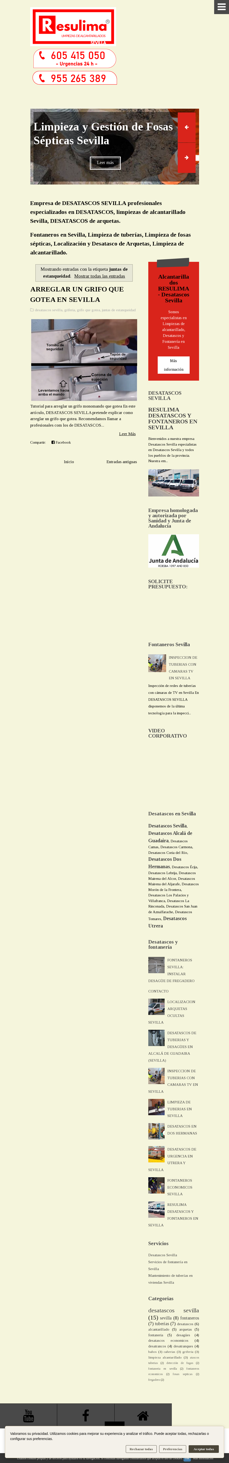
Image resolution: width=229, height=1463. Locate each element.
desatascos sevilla (48, 310)
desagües (183, 1335)
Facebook (61, 442)
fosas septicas (182, 1374)
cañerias (169, 1352)
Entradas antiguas (121, 461)
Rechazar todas (141, 1449)
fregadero (154, 1379)
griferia (69, 310)
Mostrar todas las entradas (99, 276)
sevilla (166, 1318)
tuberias (162, 1323)
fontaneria (155, 1335)
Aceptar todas (204, 1449)
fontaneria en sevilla (162, 1368)
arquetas (185, 1329)
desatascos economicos (168, 1340)
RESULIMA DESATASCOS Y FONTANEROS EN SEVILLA (172, 418)
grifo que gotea (88, 310)
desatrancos (157, 1346)
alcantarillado (158, 1329)
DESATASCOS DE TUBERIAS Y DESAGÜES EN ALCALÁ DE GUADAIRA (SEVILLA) (172, 1046)
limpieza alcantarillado (165, 1357)
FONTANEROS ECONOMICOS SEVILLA (179, 1187)
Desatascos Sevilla (162, 1255)
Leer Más (127, 434)
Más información (173, 365)
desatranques (183, 1346)
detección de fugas (179, 1363)
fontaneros (189, 1318)
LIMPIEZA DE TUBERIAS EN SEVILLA (179, 1109)
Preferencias (172, 1449)
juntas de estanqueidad (119, 310)
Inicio (69, 461)
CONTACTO (158, 991)
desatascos (185, 1324)
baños (152, 1352)
